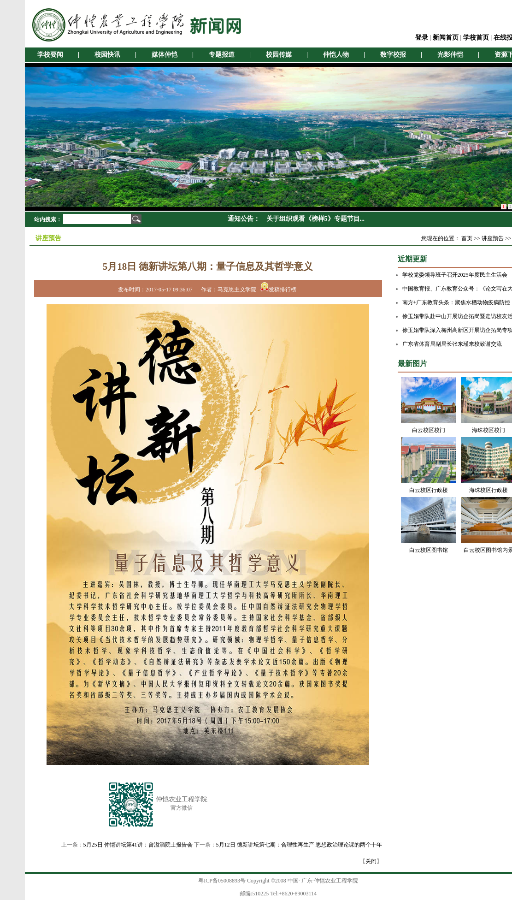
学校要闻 (50, 54)
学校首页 (476, 37)
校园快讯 (107, 54)
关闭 (371, 861)
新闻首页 (446, 37)
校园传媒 (279, 54)
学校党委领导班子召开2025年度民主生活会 (454, 275)
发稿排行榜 (278, 289)
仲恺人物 (336, 54)
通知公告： (244, 218)
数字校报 (393, 54)
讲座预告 (493, 238)
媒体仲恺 (164, 54)
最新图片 (412, 363)
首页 (466, 238)
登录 (421, 37)
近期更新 (412, 259)
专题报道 (222, 54)
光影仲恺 (450, 54)
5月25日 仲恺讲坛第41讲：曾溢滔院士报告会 (138, 844)
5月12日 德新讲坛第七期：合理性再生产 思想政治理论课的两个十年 (299, 844)
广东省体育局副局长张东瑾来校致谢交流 (452, 344)
